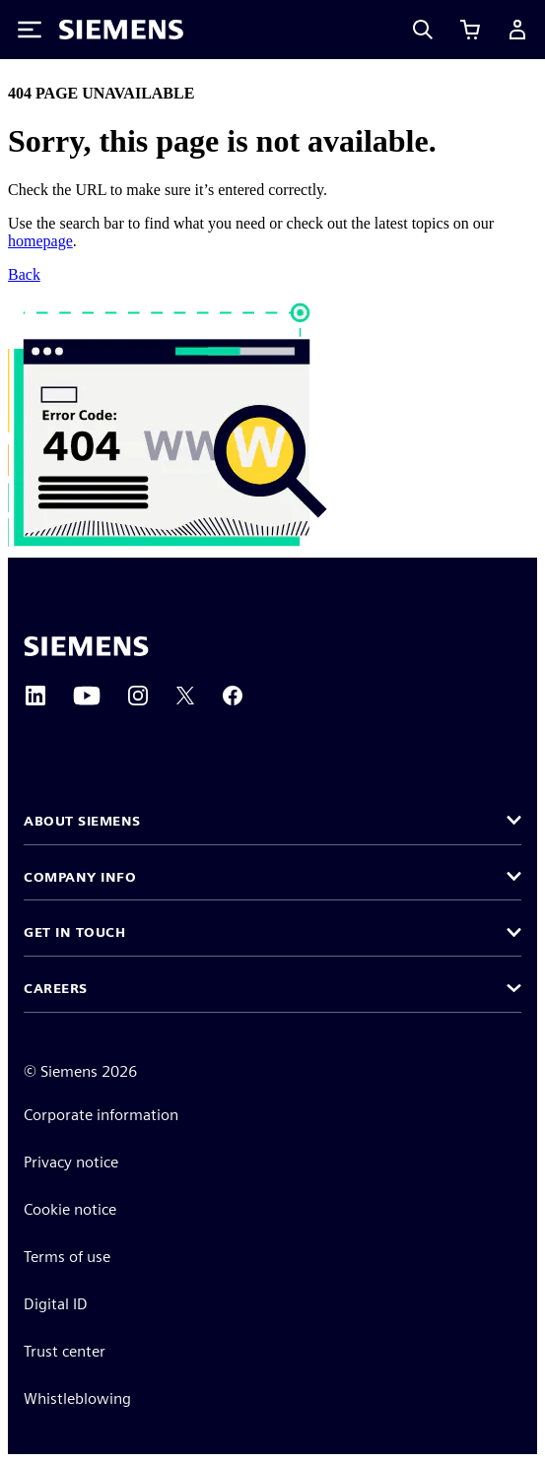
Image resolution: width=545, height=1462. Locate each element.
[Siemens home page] (86, 646)
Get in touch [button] (74, 932)
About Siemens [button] (82, 821)
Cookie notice (70, 1209)
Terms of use (67, 1256)
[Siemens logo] (121, 29)
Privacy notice (71, 1162)
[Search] (423, 29)
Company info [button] (80, 877)
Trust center (64, 1351)
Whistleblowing (77, 1398)
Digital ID (56, 1304)
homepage (40, 241)
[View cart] (470, 29)
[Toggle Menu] (29, 29)
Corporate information (101, 1114)
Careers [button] (56, 988)
